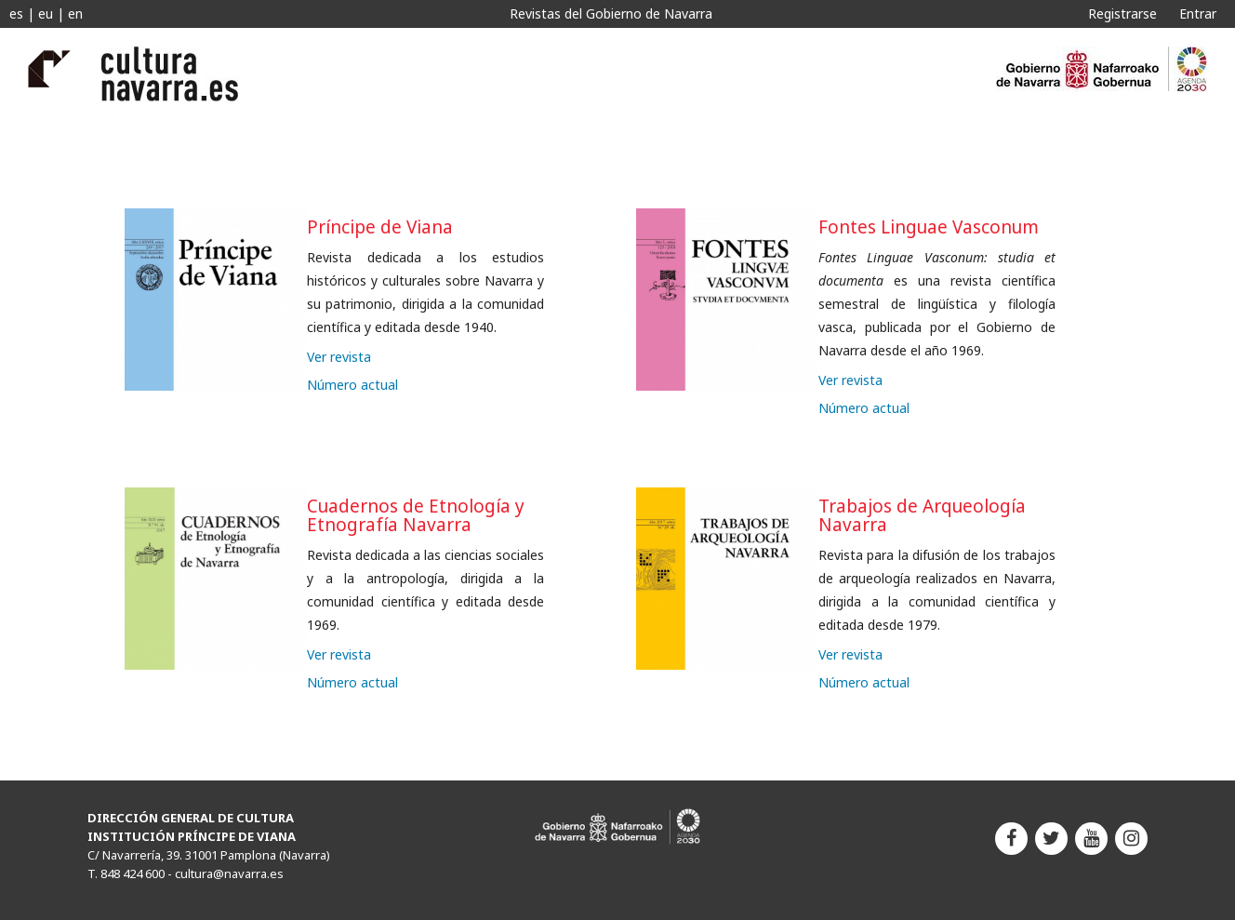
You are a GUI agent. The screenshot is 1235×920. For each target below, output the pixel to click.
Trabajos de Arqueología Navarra (922, 515)
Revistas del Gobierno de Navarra (611, 13)
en (75, 13)
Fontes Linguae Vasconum (928, 227)
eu (45, 13)
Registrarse (1122, 13)
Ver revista (339, 357)
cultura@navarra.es (229, 873)
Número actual (352, 384)
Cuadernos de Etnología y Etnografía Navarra (416, 515)
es (16, 13)
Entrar (1197, 13)
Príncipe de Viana (380, 227)
